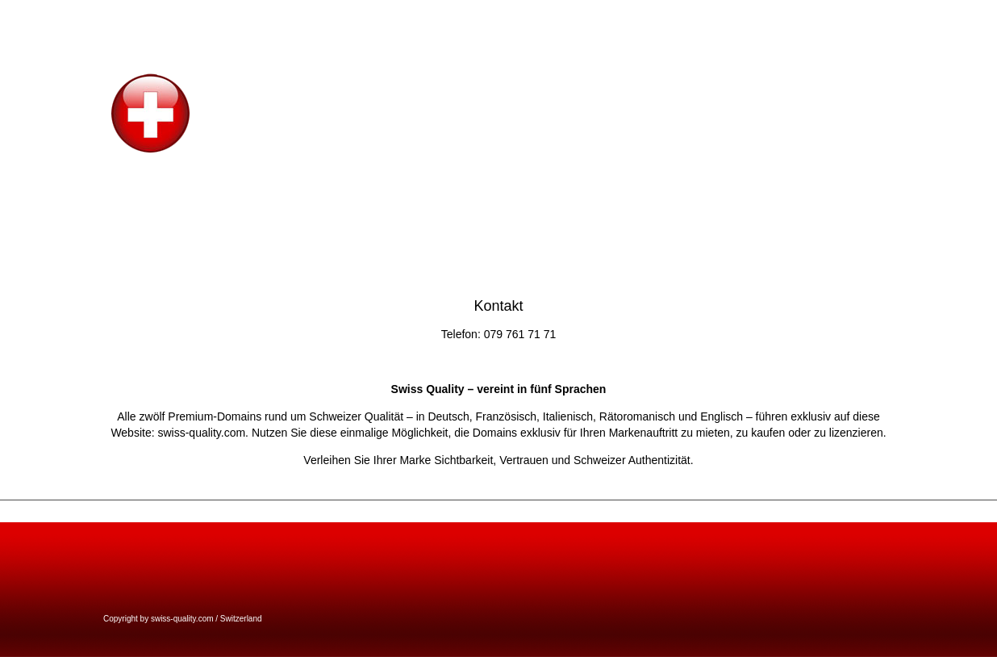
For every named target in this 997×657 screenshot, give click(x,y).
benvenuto (926, 16)
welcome (768, 16)
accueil (877, 16)
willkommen (825, 16)
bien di (975, 16)
